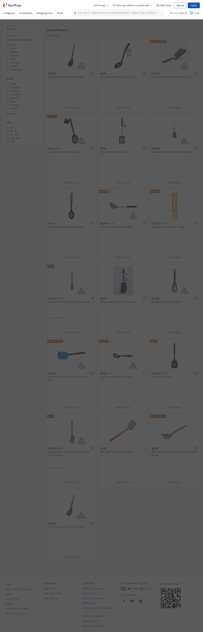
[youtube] (132, 602)
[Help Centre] (163, 5)
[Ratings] (57, 318)
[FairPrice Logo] (12, 5)
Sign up (180, 5)
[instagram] (140, 602)
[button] (186, 13)
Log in (194, 5)
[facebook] (124, 602)
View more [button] (11, 113)
